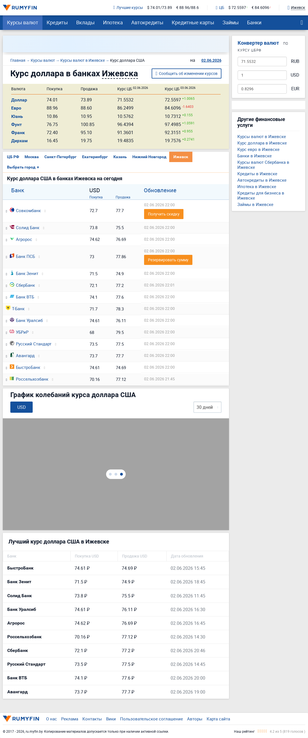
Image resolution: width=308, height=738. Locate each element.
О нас (51, 718)
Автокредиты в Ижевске (261, 179)
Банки (254, 22)
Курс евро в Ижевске (258, 149)
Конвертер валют (258, 43)
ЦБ (220, 7)
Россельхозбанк (29, 379)
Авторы (194, 718)
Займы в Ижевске (255, 204)
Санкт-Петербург (60, 157)
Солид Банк (24, 227)
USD (295, 75)
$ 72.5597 (237, 7)
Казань (120, 157)
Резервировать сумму (168, 259)
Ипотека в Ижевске (256, 186)
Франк (18, 132)
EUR (295, 88)
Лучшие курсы (128, 7)
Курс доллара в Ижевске (262, 142)
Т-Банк (15, 308)
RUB (295, 61)
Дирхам (19, 140)
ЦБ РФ (13, 157)
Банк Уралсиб (26, 320)
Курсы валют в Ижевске (261, 136)
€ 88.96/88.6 (187, 7)
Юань (17, 116)
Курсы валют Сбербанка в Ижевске (263, 165)
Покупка (96, 197)
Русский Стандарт (30, 344)
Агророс (21, 239)
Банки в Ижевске (254, 155)
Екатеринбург (95, 157)
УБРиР (19, 332)
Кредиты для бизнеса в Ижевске (260, 195)
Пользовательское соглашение (151, 718)
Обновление (160, 190)
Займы (231, 22)
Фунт (16, 124)
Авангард (22, 355)
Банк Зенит (24, 273)
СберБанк (22, 285)
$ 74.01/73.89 (159, 7)
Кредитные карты (193, 22)
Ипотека (113, 22)
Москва (32, 157)
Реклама (69, 718)
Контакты (92, 718)
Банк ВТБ (22, 297)
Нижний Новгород (149, 157)
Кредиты (57, 22)
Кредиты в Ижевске (257, 173)
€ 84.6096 (260, 7)
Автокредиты (147, 22)
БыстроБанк (25, 367)
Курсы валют (22, 22)
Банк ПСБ (22, 256)
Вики (111, 718)
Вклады (85, 22)
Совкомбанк (25, 210)
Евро (16, 108)
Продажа (123, 197)
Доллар (19, 100)
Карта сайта (218, 718)
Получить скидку (164, 214)
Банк (17, 190)
